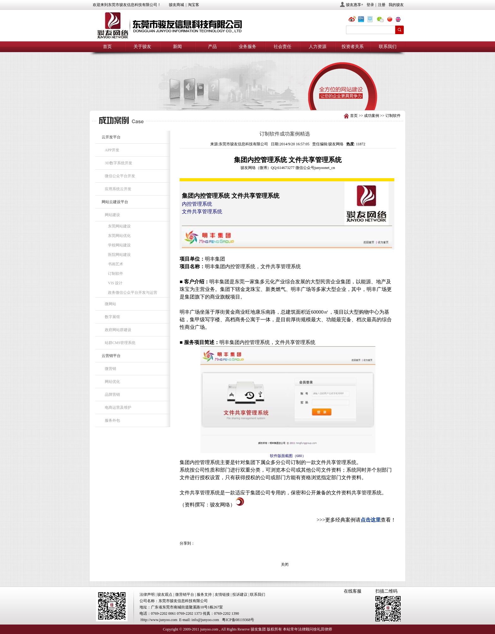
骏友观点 (164, 594)
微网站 (110, 304)
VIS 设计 (115, 283)
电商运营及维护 (118, 407)
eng (400, 20)
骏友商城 (176, 5)
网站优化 (112, 381)
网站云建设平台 (115, 202)
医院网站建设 (119, 254)
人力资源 (317, 46)
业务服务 (247, 46)
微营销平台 (184, 594)
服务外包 (112, 420)
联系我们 (388, 46)
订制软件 (393, 115)
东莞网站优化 (119, 235)
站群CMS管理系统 (120, 343)
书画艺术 (115, 264)
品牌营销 (112, 394)
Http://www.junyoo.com (158, 620)
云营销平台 (111, 355)
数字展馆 (112, 317)
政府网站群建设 (118, 330)
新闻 (177, 46)
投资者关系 (353, 46)
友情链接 (222, 594)
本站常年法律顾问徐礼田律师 (307, 629)
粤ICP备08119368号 (238, 620)
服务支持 (204, 594)
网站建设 (112, 215)
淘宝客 (193, 5)
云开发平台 (111, 137)
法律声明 (147, 594)
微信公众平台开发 (120, 176)
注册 (381, 5)
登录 (370, 5)
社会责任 (282, 46)
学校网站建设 (119, 245)
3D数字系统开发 (118, 163)
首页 (107, 46)
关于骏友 (142, 46)
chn (391, 20)
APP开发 (112, 150)
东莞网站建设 (119, 226)
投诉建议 (240, 594)
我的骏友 (396, 5)
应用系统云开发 (118, 189)
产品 (212, 46)
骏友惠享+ (354, 5)
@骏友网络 (353, 20)
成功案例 (371, 115)
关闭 (285, 564)
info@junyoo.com (205, 620)
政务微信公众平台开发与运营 (132, 292)
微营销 (110, 368)
